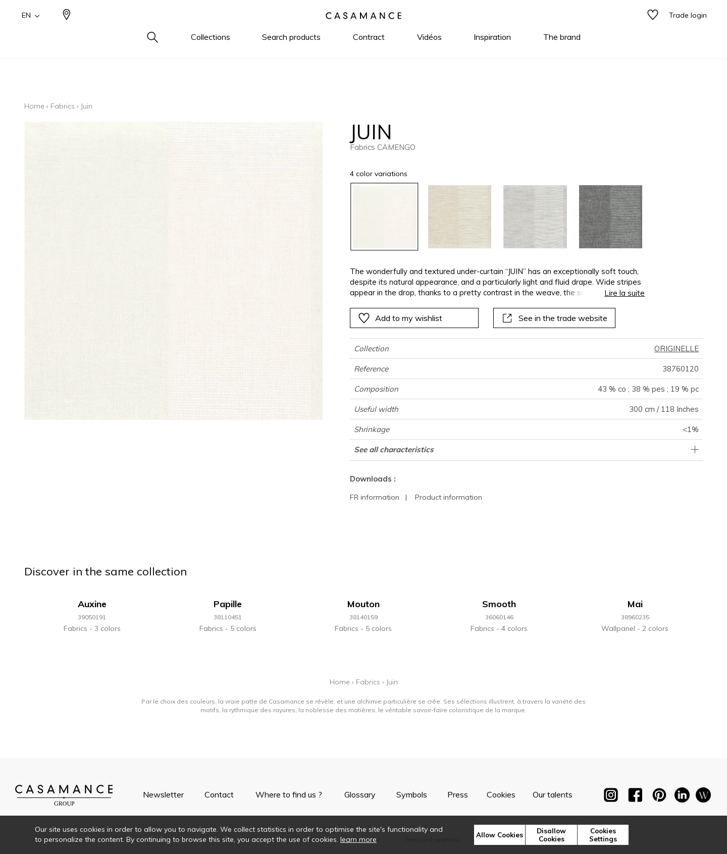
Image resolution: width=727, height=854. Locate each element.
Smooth (499, 604)
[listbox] (491, 216)
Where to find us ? (288, 794)
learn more (358, 839)
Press (457, 794)
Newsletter (163, 794)
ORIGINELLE (676, 348)
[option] (384, 216)
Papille (228, 604)
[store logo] (363, 32)
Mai (635, 604)
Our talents (553, 794)
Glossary (360, 794)
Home (34, 106)
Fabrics (62, 106)
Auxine (92, 604)
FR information (374, 497)
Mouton (363, 604)
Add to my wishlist (400, 318)
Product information (448, 497)
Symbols (411, 794)
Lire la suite (624, 293)
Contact (219, 794)
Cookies (501, 794)
